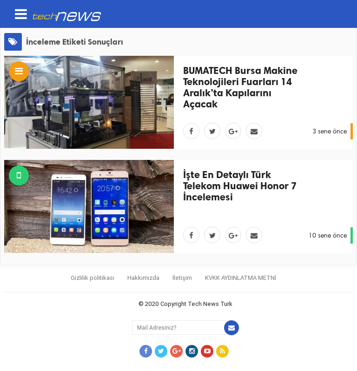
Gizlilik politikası (92, 278)
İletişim (182, 278)
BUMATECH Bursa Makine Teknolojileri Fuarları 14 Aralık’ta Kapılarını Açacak (240, 87)
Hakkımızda (143, 278)
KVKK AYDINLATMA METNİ (240, 278)
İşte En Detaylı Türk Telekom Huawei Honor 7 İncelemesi (240, 186)
